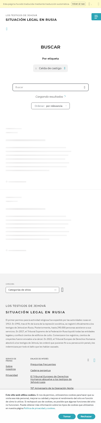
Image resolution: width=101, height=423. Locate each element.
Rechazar (86, 416)
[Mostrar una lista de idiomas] (90, 4)
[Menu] (96, 16)
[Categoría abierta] (62, 290)
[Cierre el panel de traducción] (98, 4)
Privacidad (12, 375)
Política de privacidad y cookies (39, 408)
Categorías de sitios (19, 289)
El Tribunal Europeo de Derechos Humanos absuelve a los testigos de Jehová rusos (51, 379)
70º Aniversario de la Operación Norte (52, 388)
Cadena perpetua (40, 370)
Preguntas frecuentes (43, 364)
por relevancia (48, 106)
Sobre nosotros (11, 368)
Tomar (67, 416)
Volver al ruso (78, 4)
